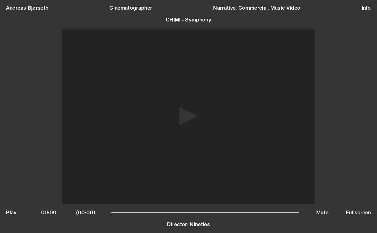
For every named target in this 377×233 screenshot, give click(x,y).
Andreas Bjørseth (27, 8)
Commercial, (254, 8)
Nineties (200, 224)
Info (366, 8)
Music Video (285, 8)
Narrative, (225, 8)
